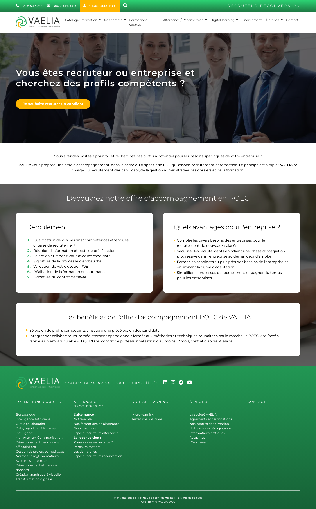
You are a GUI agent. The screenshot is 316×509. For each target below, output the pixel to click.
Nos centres (113, 20)
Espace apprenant (99, 6)
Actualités (197, 438)
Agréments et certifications (211, 419)
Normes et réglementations (37, 456)
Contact (292, 20)
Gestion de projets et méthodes (40, 451)
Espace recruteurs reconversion (98, 456)
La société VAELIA (203, 414)
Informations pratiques (207, 433)
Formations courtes (138, 22)
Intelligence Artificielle (33, 419)
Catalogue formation (81, 20)
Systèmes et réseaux (31, 461)
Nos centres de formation (209, 424)
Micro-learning (143, 414)
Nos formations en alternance (96, 424)
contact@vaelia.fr (137, 383)
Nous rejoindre (85, 428)
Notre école (83, 419)
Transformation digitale (34, 479)
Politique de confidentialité (155, 497)
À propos (272, 20)
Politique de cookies (189, 497)
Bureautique (25, 414)
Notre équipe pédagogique (210, 428)
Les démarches (85, 451)
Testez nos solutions (147, 419)
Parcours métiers (87, 447)
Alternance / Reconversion (183, 20)
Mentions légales (125, 497)
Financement (251, 20)
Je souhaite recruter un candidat (53, 104)
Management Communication (39, 438)
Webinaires (198, 442)
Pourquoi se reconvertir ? (93, 442)
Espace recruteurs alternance (96, 433)
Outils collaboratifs (30, 424)
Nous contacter (61, 6)
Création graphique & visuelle (38, 474)
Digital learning (222, 20)
